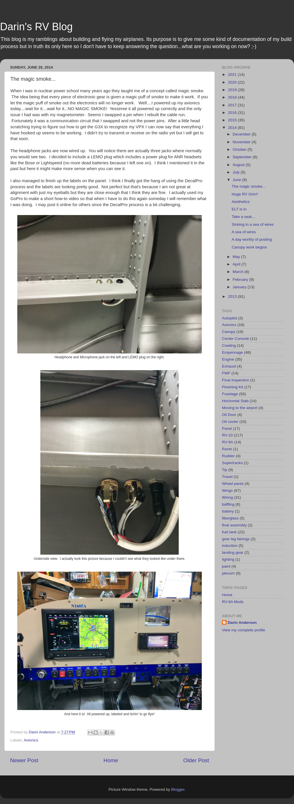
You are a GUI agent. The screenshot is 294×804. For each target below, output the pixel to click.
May (237, 257)
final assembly (234, 525)
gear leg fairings (236, 539)
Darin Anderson (242, 622)
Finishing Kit (232, 387)
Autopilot (229, 318)
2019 (233, 90)
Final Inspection (235, 380)
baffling (228, 504)
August (239, 165)
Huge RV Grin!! (245, 194)
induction (230, 545)
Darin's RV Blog (36, 27)
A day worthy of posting (252, 239)
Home (110, 760)
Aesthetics (241, 201)
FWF (226, 373)
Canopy (228, 331)
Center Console (235, 338)
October (240, 149)
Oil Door (229, 415)
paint (226, 566)
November (242, 142)
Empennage (232, 352)
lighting (228, 559)
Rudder (228, 456)
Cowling (229, 345)
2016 (233, 112)
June (237, 180)
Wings (227, 490)
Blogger (177, 789)
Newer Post (24, 760)
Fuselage (230, 394)
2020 (233, 82)
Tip (224, 470)
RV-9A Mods (233, 602)
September (243, 157)
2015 (233, 120)
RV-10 (227, 435)
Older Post (196, 760)
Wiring (227, 497)
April (237, 264)
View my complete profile (243, 630)
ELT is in (239, 209)
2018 (233, 97)
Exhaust (229, 366)
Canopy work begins (249, 247)
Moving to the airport (239, 408)
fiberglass (230, 518)
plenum (228, 573)
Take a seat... (243, 216)
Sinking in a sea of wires (253, 224)
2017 (233, 105)
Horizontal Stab (235, 401)
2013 (233, 296)
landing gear (232, 552)
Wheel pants (233, 483)
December (242, 134)
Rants (227, 449)
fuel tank (229, 532)
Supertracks (232, 463)
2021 (233, 74)
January (240, 287)
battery (228, 511)
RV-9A (227, 442)
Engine (228, 359)
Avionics (31, 740)
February (241, 279)
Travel (227, 477)
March (238, 272)
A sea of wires (244, 232)
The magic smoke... (249, 186)
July (237, 172)
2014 (233, 127)
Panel (227, 428)
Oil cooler (230, 421)
